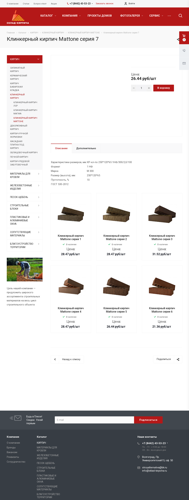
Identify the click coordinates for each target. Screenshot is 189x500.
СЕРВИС (156, 15)
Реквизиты (13, 457)
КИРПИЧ (14, 59)
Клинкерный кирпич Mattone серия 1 (71, 237)
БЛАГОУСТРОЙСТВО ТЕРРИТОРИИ (21, 245)
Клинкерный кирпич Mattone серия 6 (162, 310)
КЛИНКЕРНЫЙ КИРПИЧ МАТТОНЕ (25, 120)
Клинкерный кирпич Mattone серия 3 (162, 237)
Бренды (11, 447)
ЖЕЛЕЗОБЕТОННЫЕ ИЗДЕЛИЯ (21, 187)
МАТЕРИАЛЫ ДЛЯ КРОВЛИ (20, 175)
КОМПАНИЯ (71, 15)
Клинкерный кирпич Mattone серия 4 (71, 310)
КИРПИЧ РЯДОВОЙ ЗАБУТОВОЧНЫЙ (19, 163)
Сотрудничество (16, 461)
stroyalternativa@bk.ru (154, 467)
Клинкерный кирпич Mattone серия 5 (116, 310)
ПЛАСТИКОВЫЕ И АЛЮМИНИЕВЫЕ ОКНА (19, 220)
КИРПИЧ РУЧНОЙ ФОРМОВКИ (19, 135)
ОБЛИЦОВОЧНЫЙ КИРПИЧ (24, 152)
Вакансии (12, 452)
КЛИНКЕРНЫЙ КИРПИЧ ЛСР (25, 104)
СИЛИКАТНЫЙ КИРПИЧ (17, 69)
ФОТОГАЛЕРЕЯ (131, 15)
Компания (13, 436)
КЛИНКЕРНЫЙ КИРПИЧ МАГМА (25, 112)
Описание (61, 148)
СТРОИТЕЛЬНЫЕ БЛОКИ (19, 207)
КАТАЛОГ (48, 15)
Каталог (42, 436)
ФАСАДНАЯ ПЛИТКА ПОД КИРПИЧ (17, 144)
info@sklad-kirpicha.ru (154, 470)
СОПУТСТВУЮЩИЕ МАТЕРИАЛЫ (20, 234)
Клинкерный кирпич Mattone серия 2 (116, 237)
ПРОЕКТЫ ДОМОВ (100, 15)
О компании (13, 442)
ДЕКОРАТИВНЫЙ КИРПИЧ (18, 127)
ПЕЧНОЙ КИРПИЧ (19, 157)
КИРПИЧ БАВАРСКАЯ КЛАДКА (16, 86)
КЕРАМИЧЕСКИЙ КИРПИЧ (18, 77)
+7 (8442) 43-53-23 (154, 443)
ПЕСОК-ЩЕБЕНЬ (19, 197)
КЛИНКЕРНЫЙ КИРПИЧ (17, 96)
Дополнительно (86, 148)
